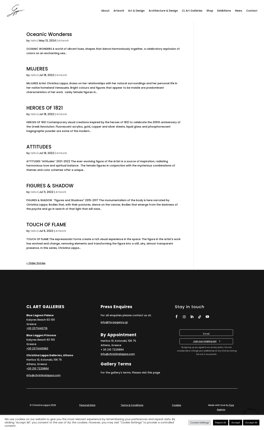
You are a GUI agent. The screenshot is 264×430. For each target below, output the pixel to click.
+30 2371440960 (37, 348)
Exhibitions (224, 10)
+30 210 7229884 (37, 368)
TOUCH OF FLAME (46, 224)
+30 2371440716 (36, 328)
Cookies (176, 405)
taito (33, 40)
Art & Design (136, 10)
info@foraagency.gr (114, 322)
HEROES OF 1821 (44, 108)
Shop (209, 10)
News (238, 10)
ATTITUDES (39, 147)
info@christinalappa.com (43, 375)
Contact (251, 10)
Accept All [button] (251, 422)
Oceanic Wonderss (49, 34)
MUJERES (37, 69)
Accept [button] (235, 422)
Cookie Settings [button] (199, 422)
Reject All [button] (220, 422)
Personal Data (87, 405)
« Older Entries (35, 263)
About (105, 10)
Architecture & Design (163, 10)
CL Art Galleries (192, 10)
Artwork (118, 10)
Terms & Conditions (132, 405)
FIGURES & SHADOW (50, 185)
